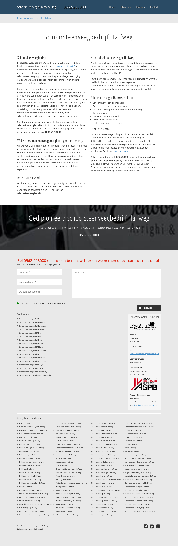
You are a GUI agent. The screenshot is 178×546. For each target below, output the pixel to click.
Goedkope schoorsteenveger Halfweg (34, 515)
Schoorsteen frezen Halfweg (102, 427)
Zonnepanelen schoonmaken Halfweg (140, 511)
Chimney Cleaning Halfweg (29, 441)
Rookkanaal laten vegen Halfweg (68, 497)
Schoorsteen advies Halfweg (67, 515)
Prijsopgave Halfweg (63, 479)
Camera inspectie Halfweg (29, 437)
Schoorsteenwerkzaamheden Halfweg (139, 427)
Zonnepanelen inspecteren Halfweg (139, 497)
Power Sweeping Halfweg (65, 476)
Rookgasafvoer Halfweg (65, 486)
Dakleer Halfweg (25, 486)
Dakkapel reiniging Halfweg (30, 476)
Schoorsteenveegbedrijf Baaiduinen (33, 319)
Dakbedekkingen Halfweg (29, 451)
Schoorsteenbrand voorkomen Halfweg (106, 479)
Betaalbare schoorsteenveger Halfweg (34, 430)
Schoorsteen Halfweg (64, 511)
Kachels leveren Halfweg (65, 441)
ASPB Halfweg (24, 423)
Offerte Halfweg (62, 465)
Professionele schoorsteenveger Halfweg (71, 483)
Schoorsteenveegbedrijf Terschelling (33, 372)
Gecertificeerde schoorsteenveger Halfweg (35, 504)
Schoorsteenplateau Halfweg (102, 504)
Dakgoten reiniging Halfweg (30, 465)
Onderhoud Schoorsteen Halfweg (69, 469)
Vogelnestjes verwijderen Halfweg (138, 472)
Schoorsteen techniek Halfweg (102, 462)
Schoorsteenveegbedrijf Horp (30, 340)
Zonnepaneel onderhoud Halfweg (138, 483)
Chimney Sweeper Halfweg (29, 444)
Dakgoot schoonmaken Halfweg (31, 462)
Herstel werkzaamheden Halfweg (68, 423)
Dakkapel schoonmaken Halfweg (32, 483)
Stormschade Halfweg (133, 441)
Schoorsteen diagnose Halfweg (103, 423)
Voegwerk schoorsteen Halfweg (137, 465)
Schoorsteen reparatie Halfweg (103, 455)
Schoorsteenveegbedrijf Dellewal (32, 322)
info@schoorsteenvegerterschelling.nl (144, 353)
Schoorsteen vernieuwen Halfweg (104, 469)
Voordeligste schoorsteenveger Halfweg (140, 476)
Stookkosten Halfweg (133, 437)
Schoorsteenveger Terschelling (36, 7)
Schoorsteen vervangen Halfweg (103, 472)
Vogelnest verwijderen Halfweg (137, 469)
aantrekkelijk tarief (65, 66)
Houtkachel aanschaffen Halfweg (68, 427)
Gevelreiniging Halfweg (28, 508)
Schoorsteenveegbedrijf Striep (31, 368)
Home (19, 18)
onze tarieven (121, 151)
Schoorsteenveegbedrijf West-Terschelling (35, 375)
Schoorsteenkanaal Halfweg (101, 486)
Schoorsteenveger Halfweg (101, 515)
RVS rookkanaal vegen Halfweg (68, 508)
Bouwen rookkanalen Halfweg (31, 434)
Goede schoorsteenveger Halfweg (32, 511)
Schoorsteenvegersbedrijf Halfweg (138, 423)
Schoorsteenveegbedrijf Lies (30, 354)
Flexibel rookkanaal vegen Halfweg (33, 497)
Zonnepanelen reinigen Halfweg (137, 504)
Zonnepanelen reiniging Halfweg (137, 508)
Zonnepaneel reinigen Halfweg (137, 486)
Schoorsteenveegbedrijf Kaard (31, 343)
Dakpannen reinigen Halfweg (30, 490)
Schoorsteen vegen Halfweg (101, 465)
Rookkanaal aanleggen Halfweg (68, 493)
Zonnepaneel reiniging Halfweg (137, 490)
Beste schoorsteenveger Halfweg (32, 427)
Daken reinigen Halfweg (28, 455)
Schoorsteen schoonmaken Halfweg (105, 458)
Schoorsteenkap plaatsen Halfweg (104, 500)
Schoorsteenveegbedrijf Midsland (32, 357)
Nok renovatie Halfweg (64, 458)
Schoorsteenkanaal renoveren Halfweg (106, 490)
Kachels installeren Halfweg (66, 437)
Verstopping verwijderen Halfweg (138, 458)
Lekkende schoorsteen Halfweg (68, 444)
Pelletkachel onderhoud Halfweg (68, 472)
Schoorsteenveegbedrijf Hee (30, 333)
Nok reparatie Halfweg (64, 462)
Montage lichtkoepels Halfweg (67, 451)
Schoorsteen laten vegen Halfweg (104, 434)
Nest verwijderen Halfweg (66, 455)
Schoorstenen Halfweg (134, 430)
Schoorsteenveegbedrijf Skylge (31, 364)
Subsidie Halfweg (132, 444)
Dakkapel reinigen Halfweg (29, 472)
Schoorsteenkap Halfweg (100, 493)
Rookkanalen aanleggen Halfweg (68, 500)
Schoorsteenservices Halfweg (102, 508)
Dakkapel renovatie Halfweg (30, 479)
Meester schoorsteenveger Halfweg (69, 448)
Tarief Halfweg (130, 448)
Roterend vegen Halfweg (65, 504)
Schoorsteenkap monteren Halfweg (104, 497)
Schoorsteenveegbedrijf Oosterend (33, 361)
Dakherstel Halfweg (26, 469)
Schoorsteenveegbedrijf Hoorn (31, 336)
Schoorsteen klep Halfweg (101, 430)
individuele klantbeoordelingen (145, 405)
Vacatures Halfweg (132, 451)
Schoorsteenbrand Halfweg (101, 476)
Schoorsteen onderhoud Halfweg (104, 444)
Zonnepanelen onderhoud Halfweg (139, 500)
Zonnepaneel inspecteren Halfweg (138, 479)
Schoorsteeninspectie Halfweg (102, 483)
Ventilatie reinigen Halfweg (135, 455)
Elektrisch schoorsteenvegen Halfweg (33, 493)
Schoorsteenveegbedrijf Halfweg (37, 18)
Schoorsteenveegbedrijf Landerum (32, 350)
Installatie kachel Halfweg (65, 434)
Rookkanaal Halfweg (64, 490)
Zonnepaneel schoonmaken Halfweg (139, 493)
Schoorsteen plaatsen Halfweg (102, 448)
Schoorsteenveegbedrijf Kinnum (31, 347)
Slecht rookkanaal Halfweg (135, 434)
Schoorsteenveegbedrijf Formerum (32, 326)
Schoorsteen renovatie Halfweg (103, 451)
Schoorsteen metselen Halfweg (103, 441)
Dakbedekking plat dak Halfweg (31, 448)
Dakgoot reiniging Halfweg (29, 458)
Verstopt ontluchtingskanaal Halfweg (139, 462)
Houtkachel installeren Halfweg (68, 430)
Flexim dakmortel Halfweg (29, 500)
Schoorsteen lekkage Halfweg (102, 437)
